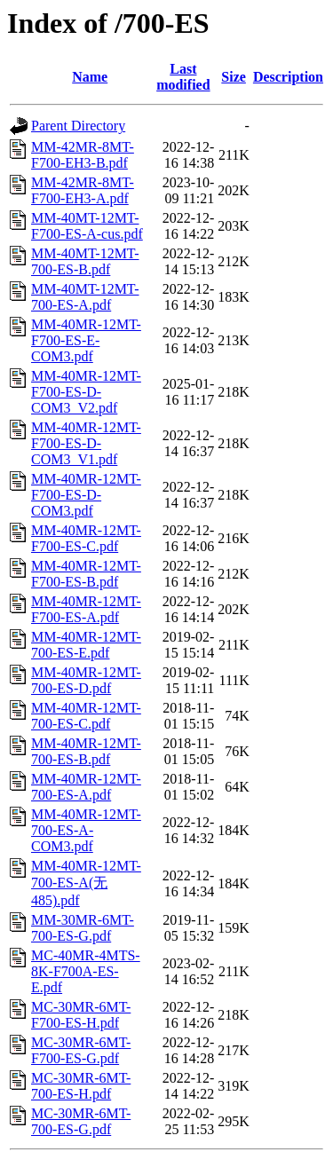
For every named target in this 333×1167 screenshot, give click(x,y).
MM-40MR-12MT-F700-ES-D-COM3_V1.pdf (86, 443)
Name (89, 76)
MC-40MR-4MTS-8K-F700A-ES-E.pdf (85, 971)
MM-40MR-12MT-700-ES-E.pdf (86, 644)
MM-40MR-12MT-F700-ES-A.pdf (86, 609)
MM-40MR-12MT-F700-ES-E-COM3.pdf (86, 340)
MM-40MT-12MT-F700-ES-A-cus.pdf (87, 225)
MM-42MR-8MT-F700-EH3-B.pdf (82, 154)
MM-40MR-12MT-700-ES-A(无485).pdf (86, 883)
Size (233, 76)
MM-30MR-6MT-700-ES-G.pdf (82, 927)
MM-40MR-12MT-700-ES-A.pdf (86, 786)
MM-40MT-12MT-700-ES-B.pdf (85, 261)
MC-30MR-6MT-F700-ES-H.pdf (81, 1014)
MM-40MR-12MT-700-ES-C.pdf (86, 715)
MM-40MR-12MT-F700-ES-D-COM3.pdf (86, 494)
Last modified (183, 76)
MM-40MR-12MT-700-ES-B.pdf (86, 751)
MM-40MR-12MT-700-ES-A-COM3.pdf (86, 830)
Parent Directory (78, 125)
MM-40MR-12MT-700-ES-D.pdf (86, 680)
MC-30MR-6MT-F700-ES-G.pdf (81, 1050)
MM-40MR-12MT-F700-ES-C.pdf (86, 538)
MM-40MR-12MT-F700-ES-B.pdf (86, 573)
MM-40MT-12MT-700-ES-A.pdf (85, 296)
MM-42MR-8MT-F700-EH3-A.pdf (82, 190)
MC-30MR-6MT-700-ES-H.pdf (81, 1085)
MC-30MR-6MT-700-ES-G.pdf (81, 1121)
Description (288, 76)
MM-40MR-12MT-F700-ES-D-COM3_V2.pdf (86, 391)
